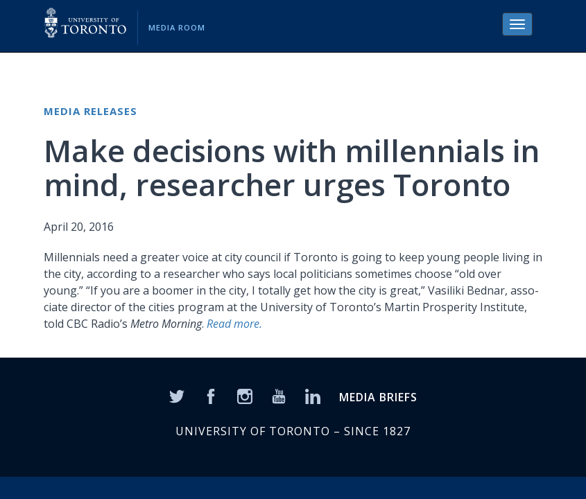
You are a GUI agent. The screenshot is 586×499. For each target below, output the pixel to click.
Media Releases (90, 111)
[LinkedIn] (312, 395)
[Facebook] (210, 395)
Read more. (234, 323)
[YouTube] (278, 395)
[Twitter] (177, 395)
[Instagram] (244, 395)
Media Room (176, 27)
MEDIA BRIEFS (378, 397)
